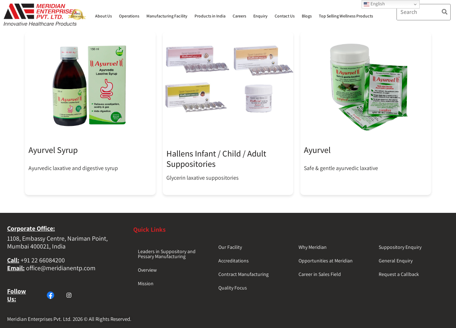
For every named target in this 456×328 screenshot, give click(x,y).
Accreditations (233, 260)
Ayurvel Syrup (53, 149)
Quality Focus (232, 288)
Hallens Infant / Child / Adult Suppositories (216, 158)
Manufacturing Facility (166, 16)
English (374, 3)
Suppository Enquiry (400, 247)
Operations (129, 16)
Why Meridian (313, 247)
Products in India (210, 16)
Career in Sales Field (320, 274)
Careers (239, 16)
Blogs (307, 16)
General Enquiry (396, 260)
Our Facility (230, 247)
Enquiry (260, 16)
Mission (146, 283)
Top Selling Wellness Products (346, 16)
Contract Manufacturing (243, 274)
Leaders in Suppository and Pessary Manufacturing (167, 254)
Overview (147, 270)
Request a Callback (399, 274)
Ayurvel (317, 149)
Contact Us (285, 16)
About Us (103, 16)
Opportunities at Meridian (326, 260)
